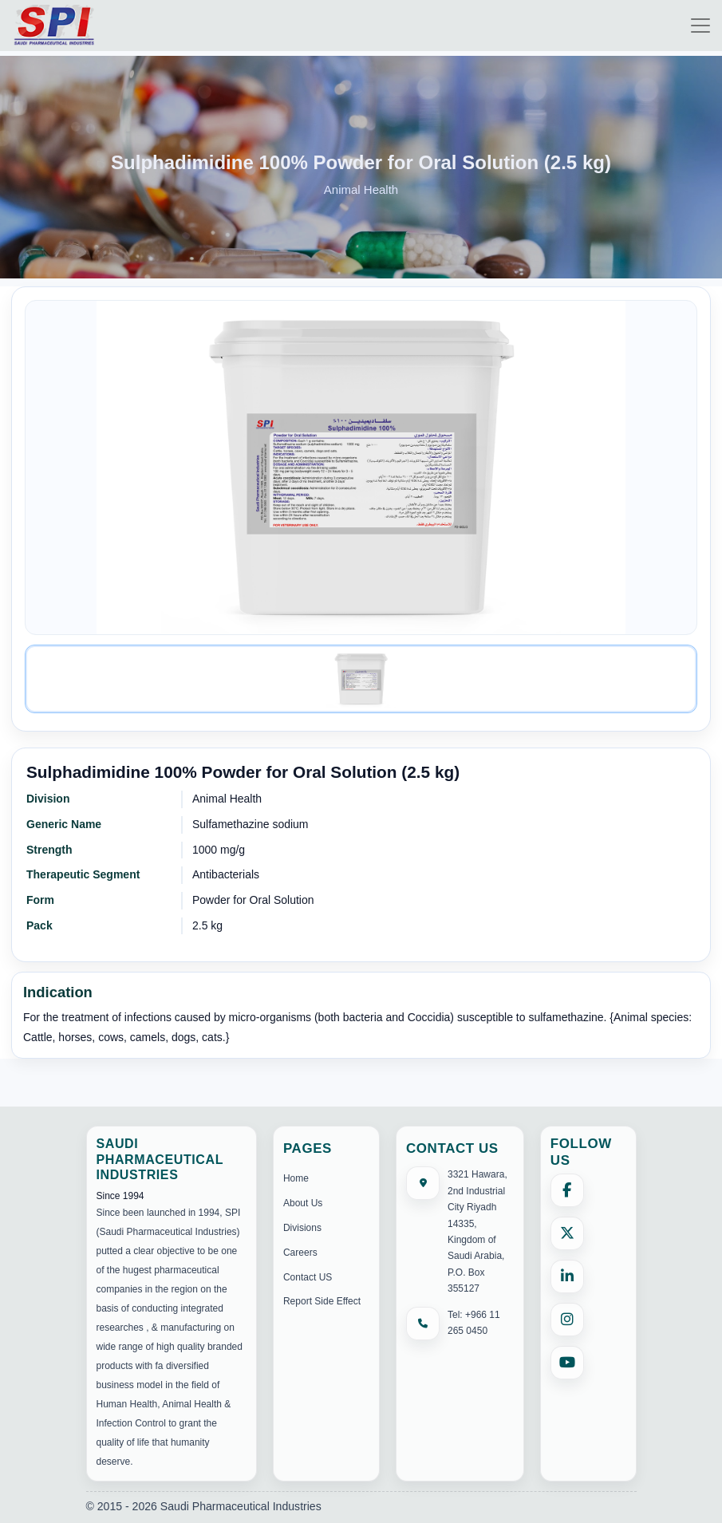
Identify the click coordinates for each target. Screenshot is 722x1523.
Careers (300, 1252)
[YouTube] (567, 1362)
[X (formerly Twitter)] (567, 1233)
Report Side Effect (322, 1301)
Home (296, 1178)
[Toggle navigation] (700, 25)
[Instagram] (567, 1319)
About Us (302, 1203)
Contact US (307, 1277)
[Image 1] (361, 679)
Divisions (302, 1227)
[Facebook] (567, 1190)
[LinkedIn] (567, 1276)
